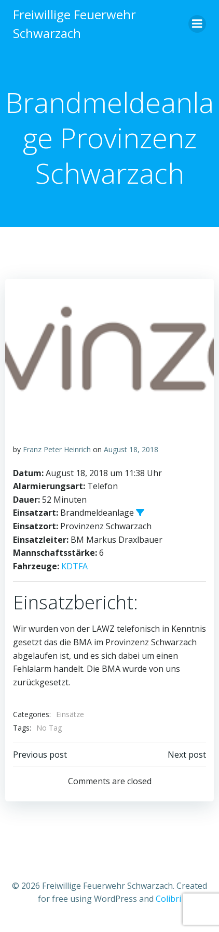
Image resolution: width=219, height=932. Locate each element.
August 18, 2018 (131, 449)
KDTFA (74, 566)
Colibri (168, 898)
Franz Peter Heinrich (57, 449)
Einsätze (70, 714)
